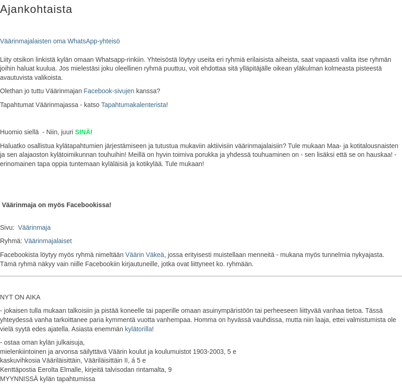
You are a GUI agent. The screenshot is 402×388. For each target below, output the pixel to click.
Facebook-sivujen (109, 91)
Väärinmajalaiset (48, 241)
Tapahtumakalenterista (133, 104)
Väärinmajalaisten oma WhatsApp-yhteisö (60, 41)
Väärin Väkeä (145, 254)
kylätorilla (138, 329)
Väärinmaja (34, 227)
